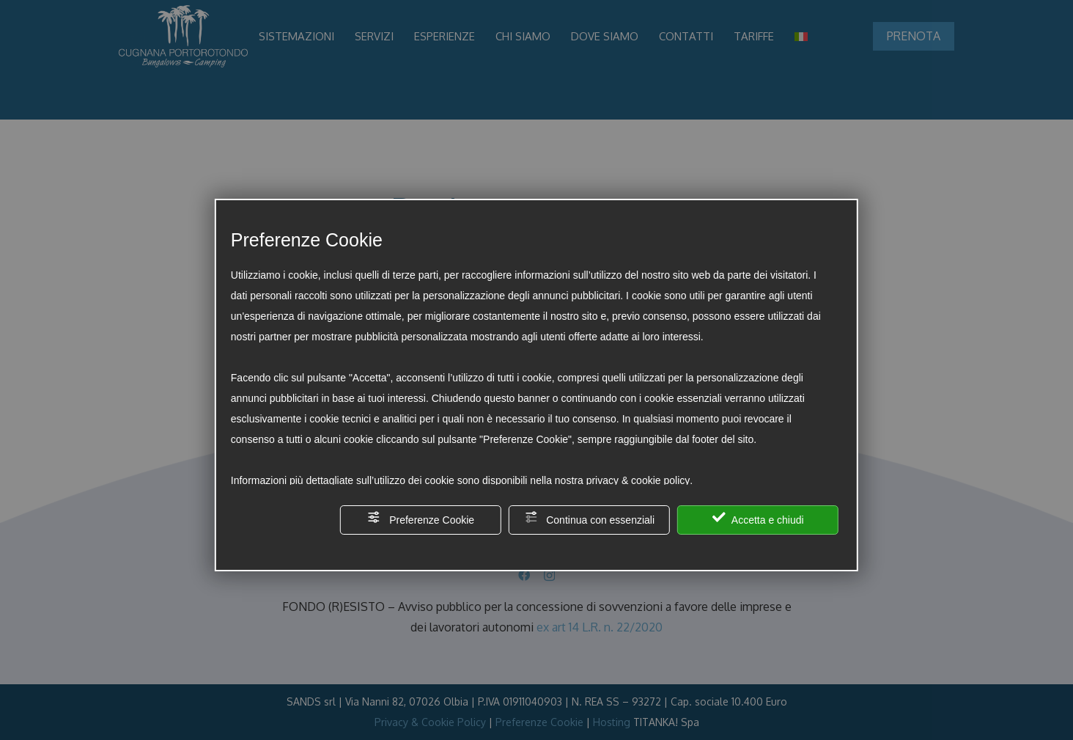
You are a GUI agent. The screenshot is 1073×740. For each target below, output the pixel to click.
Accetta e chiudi (758, 518)
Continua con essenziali (589, 518)
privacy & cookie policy (638, 480)
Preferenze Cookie (420, 518)
